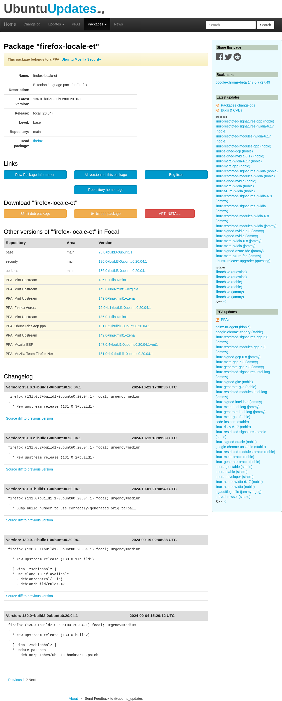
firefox (38, 141)
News (118, 24)
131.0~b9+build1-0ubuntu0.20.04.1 (126, 354)
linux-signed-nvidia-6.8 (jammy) (240, 231)
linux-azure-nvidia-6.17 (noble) (239, 482)
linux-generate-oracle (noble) (238, 462)
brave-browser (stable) (233, 497)
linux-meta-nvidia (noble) (235, 186)
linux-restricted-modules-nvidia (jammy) (246, 226)
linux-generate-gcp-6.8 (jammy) (240, 367)
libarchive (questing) (231, 272)
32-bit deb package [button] (35, 214)
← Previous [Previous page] (13, 680)
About (73, 699)
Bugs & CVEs (231, 110)
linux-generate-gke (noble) (236, 387)
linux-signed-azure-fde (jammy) (240, 251)
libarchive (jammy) (230, 292)
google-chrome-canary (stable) (239, 332)
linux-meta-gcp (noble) (233, 166)
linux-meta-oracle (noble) (235, 457)
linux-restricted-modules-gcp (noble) (243, 146)
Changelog (31, 24)
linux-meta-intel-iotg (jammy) (238, 407)
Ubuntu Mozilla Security (81, 59)
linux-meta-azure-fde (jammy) (238, 256)
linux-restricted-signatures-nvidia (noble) (247, 171)
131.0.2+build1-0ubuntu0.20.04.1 (124, 326)
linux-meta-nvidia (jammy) (236, 246)
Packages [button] (97, 24)
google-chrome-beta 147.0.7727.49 (243, 82)
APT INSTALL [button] (170, 214)
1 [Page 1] (24, 680)
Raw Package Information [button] (35, 175)
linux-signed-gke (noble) (234, 382)
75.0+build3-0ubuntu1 (116, 252)
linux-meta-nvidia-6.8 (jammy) (239, 241)
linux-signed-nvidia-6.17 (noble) (240, 156)
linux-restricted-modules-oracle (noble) (245, 452)
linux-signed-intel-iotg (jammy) (239, 402)
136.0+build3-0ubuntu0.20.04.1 (123, 261)
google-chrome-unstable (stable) (241, 447)
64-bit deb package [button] (106, 214)
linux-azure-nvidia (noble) (235, 191)
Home (10, 24)
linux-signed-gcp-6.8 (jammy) (238, 357)
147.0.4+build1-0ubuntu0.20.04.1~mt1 (128, 345)
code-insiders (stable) (232, 422)
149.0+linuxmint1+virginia (118, 289)
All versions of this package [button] (106, 175)
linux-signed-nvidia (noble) (236, 181)
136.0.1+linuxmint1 (113, 280)
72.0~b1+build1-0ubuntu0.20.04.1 (125, 308)
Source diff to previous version (29, 418)
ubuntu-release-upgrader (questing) (243, 261)
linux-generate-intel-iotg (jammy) (241, 412)
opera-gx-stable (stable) (234, 467)
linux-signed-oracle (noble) (236, 442)
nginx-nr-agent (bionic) (233, 327)
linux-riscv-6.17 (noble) (233, 427)
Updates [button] (56, 24)
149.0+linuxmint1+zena (117, 298)
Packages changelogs (238, 105)
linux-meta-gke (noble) (233, 417)
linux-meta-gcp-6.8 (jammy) (237, 362)
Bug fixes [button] (176, 175)
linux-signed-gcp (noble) (234, 151)
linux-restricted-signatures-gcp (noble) (245, 121)
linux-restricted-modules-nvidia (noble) (245, 176)
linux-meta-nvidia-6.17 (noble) (239, 161)
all (224, 302)
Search (265, 25)
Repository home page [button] (105, 190)
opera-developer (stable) (235, 477)
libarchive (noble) (229, 282)
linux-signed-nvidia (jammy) (237, 236)
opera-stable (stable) (232, 472)
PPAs (76, 24)
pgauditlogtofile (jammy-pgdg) (239, 492)
